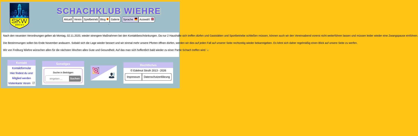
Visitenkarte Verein (19, 83)
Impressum (133, 76)
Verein (78, 19)
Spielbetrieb (91, 19)
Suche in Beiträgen (63, 72)
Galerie (115, 19)
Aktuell (68, 19)
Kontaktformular (21, 68)
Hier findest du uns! (21, 73)
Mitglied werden (21, 78)
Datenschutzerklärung (157, 76)
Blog (103, 19)
